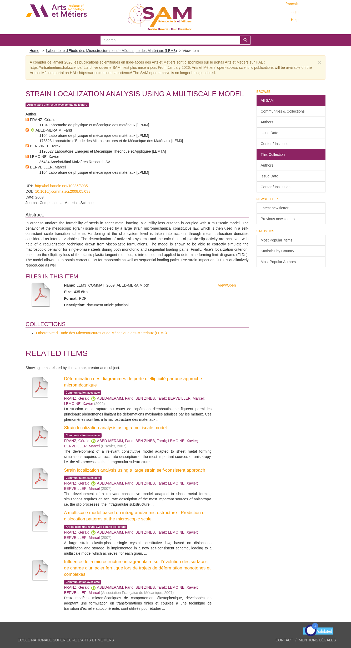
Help (295, 20)
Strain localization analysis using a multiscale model (115, 427)
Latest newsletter (275, 208)
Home (34, 51)
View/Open (227, 285)
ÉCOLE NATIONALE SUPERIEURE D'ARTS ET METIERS (66, 640)
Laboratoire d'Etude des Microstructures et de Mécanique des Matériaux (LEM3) (111, 51)
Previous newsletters (278, 219)
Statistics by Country (277, 251)
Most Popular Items (277, 240)
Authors (267, 122)
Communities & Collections (283, 111)
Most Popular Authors (278, 262)
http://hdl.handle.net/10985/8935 (61, 186)
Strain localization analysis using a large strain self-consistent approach (134, 470)
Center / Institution (276, 144)
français (291, 4)
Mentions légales (317, 640)
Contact (284, 640)
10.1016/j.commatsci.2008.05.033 (63, 191)
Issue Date (269, 133)
